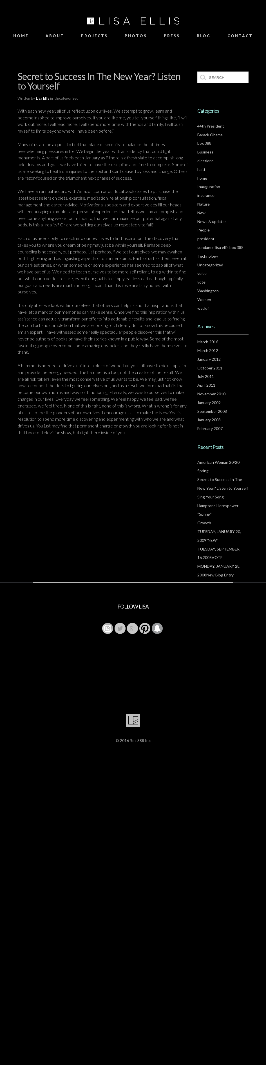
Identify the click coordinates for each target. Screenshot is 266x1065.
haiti (201, 169)
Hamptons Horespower (217, 505)
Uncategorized (210, 264)
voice (202, 273)
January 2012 (209, 359)
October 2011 (209, 368)
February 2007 (210, 428)
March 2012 (207, 350)
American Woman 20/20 (218, 462)
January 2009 (209, 402)
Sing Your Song (210, 496)
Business (205, 152)
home (202, 178)
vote (201, 282)
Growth (204, 522)
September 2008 (212, 411)
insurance (205, 195)
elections (205, 160)
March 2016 (207, 341)
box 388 (204, 143)
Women (204, 299)
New (201, 212)
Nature (203, 204)
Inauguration (208, 186)
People (203, 230)
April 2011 (206, 385)
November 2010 (211, 393)
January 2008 (209, 419)
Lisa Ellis (42, 98)
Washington (208, 290)
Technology (207, 256)
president (205, 238)
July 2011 (205, 376)
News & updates (212, 221)
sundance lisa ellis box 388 (220, 247)
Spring (203, 470)
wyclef (203, 308)
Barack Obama (210, 134)
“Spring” (204, 514)
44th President (210, 126)
